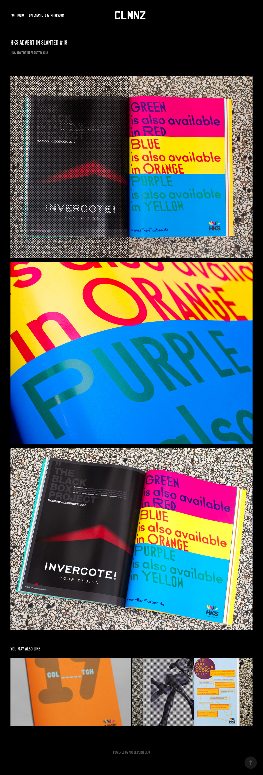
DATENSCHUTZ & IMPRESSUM (46, 15)
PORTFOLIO (17, 15)
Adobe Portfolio (139, 752)
